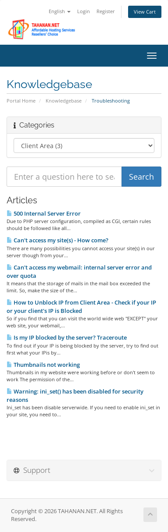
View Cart (145, 11)
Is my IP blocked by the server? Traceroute (67, 337)
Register (106, 11)
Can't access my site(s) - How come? (57, 240)
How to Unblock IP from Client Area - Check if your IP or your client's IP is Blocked (81, 306)
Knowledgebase (64, 100)
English (60, 11)
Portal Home (21, 100)
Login (83, 11)
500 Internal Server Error (44, 213)
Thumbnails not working (43, 365)
